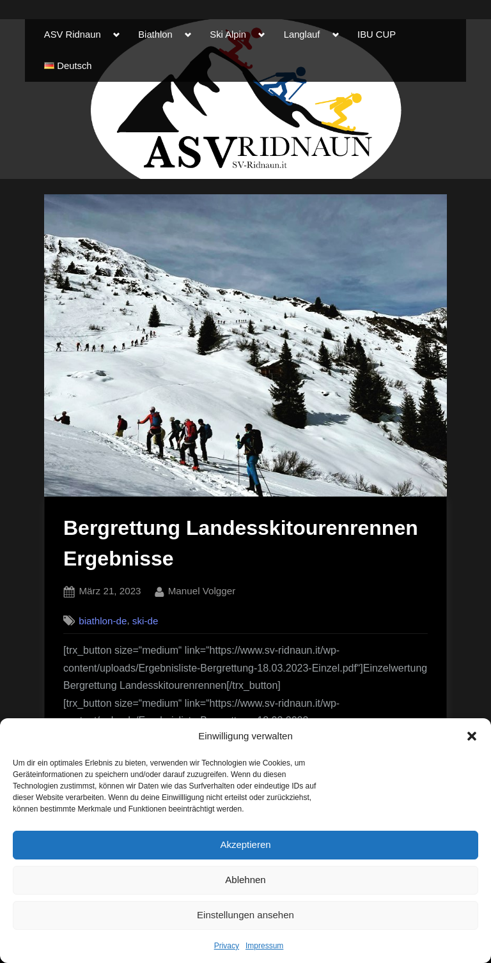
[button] (471, 736)
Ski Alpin (228, 34)
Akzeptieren (245, 844)
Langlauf (302, 34)
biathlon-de (103, 620)
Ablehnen (245, 879)
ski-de (145, 620)
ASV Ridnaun (72, 34)
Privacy (226, 945)
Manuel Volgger (202, 589)
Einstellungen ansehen (245, 914)
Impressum (264, 945)
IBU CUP (376, 34)
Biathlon (155, 34)
